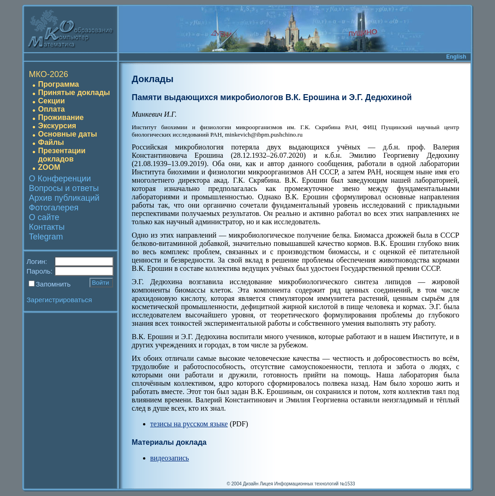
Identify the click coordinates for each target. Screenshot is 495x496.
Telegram (46, 236)
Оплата (51, 109)
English (456, 57)
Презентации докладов (62, 155)
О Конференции (60, 178)
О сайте (44, 217)
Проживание (61, 117)
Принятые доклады (74, 92)
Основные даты (67, 134)
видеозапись (169, 458)
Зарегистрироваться (59, 300)
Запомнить (53, 284)
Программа (58, 84)
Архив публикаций (64, 198)
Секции (51, 101)
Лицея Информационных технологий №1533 (307, 483)
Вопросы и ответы (64, 188)
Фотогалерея (54, 207)
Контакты (47, 227)
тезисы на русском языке (189, 424)
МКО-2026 (48, 74)
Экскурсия (57, 126)
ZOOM (49, 167)
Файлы (51, 142)
